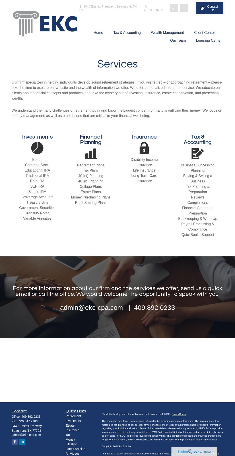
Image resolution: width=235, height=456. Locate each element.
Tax (68, 435)
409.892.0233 (153, 8)
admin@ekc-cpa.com (26, 435)
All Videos (73, 453)
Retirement (73, 416)
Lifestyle (71, 444)
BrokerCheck (179, 414)
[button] (98, 33)
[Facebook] (184, 8)
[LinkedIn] (174, 8)
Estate (70, 425)
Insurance (72, 430)
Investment (73, 421)
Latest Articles (75, 449)
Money (70, 439)
